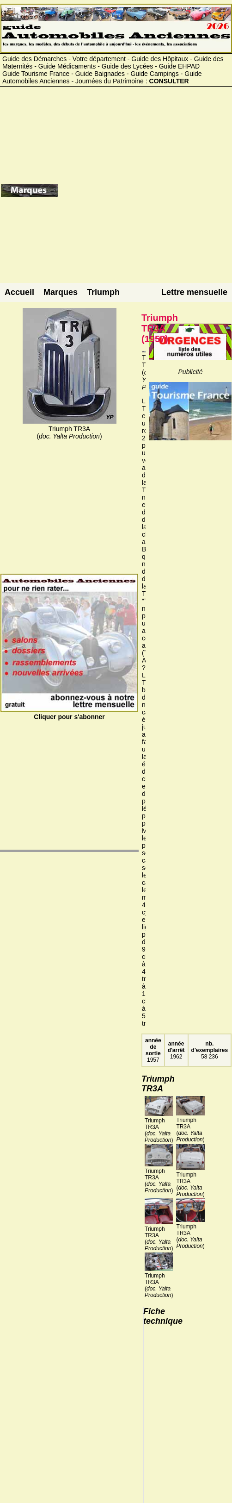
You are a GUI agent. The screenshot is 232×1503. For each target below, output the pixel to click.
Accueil (19, 292)
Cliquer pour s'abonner (69, 713)
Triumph (103, 292)
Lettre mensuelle (194, 292)
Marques (60, 292)
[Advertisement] (144, 194)
